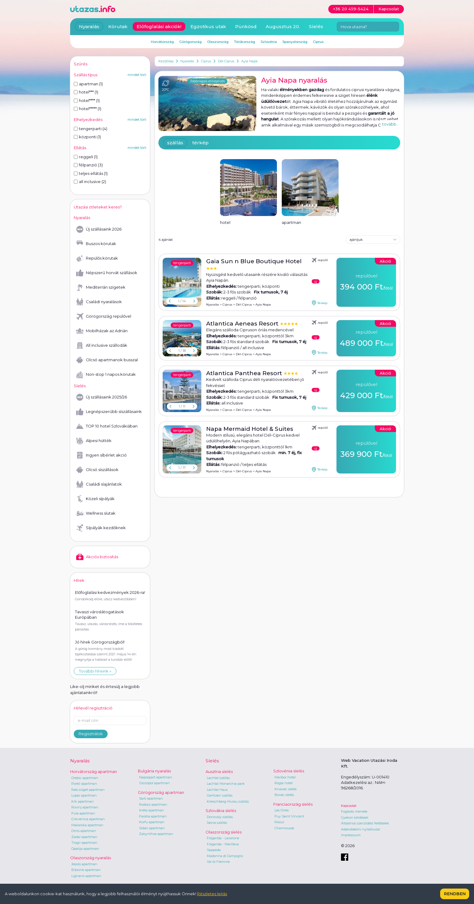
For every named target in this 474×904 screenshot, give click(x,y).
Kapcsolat (348, 806)
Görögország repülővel (103, 316)
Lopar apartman (84, 795)
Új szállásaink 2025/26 (101, 397)
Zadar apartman (84, 837)
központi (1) (87, 136)
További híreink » (95, 671)
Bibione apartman (86, 870)
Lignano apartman (86, 876)
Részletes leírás (212, 893)
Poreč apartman (84, 783)
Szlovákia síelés (221, 810)
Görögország (190, 42)
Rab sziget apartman (88, 790)
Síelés (316, 26)
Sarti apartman (151, 798)
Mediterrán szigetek (100, 287)
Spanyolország (294, 42)
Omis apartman (83, 831)
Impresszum (351, 835)
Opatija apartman (85, 849)
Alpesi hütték (94, 440)
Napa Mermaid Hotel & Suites (249, 428)
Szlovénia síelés (288, 770)
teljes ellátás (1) (91, 173)
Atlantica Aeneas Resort (243, 323)
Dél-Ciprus (226, 61)
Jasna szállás (217, 822)
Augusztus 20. (283, 26)
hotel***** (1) (87, 108)
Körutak (118, 26)
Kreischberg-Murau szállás (228, 801)
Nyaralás (187, 61)
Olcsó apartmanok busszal (107, 360)
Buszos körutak (96, 243)
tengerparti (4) (90, 128)
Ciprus (206, 61)
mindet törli (137, 75)
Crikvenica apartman (88, 819)
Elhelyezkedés (88, 119)
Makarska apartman (87, 825)
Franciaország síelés (293, 804)
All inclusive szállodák (101, 345)
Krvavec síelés (285, 789)
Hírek (79, 580)
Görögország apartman (161, 792)
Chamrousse (284, 828)
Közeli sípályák (95, 499)
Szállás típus (85, 74)
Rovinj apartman (84, 807)
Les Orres (281, 810)
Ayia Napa (249, 61)
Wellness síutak (95, 513)
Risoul (279, 822)
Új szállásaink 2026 (99, 229)
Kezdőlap (166, 61)
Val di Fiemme (218, 862)
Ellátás (80, 147)
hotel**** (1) (87, 100)
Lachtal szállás (218, 778)
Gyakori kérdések (354, 817)
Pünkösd (246, 26)
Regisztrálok (91, 733)
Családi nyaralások (99, 302)
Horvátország (162, 42)
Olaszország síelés (224, 832)
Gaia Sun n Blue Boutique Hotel (254, 261)
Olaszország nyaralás (90, 857)
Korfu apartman (151, 822)
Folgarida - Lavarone (223, 838)
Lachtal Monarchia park (226, 783)
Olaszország (218, 42)
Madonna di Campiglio (225, 856)
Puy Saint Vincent (289, 816)
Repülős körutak (97, 258)
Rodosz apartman (153, 804)
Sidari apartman (152, 828)
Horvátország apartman (93, 771)
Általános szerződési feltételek (365, 823)
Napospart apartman (155, 777)
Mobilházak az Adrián (102, 331)
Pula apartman (83, 813)
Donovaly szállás (220, 817)
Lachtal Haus (217, 790)
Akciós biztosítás (97, 557)
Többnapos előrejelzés (207, 81)
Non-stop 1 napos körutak (106, 374)
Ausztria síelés (219, 771)
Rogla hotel (283, 783)
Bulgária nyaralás (154, 770)
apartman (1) (88, 83)
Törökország (244, 42)
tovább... (390, 124)
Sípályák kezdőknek (101, 528)
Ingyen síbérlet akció (101, 455)
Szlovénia (269, 42)
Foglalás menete (354, 811)
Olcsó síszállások (97, 469)
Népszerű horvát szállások (106, 273)
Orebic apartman (84, 778)
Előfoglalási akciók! (159, 26)
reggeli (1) (86, 156)
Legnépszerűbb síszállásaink (109, 411)
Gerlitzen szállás (219, 795)
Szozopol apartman (154, 783)
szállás (175, 143)
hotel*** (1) (86, 92)
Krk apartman (82, 801)
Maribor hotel (285, 777)
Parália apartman (153, 816)
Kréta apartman (151, 810)
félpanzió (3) (88, 164)
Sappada (214, 850)
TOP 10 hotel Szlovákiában (107, 426)
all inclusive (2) (90, 181)
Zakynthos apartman (156, 834)
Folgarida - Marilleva (223, 844)
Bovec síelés (284, 795)
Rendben (455, 893)
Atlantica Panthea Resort (245, 373)
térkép (200, 143)
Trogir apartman (84, 842)
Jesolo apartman (84, 864)
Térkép (319, 303)
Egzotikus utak (208, 26)
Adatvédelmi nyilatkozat (360, 829)
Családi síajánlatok (99, 484)
